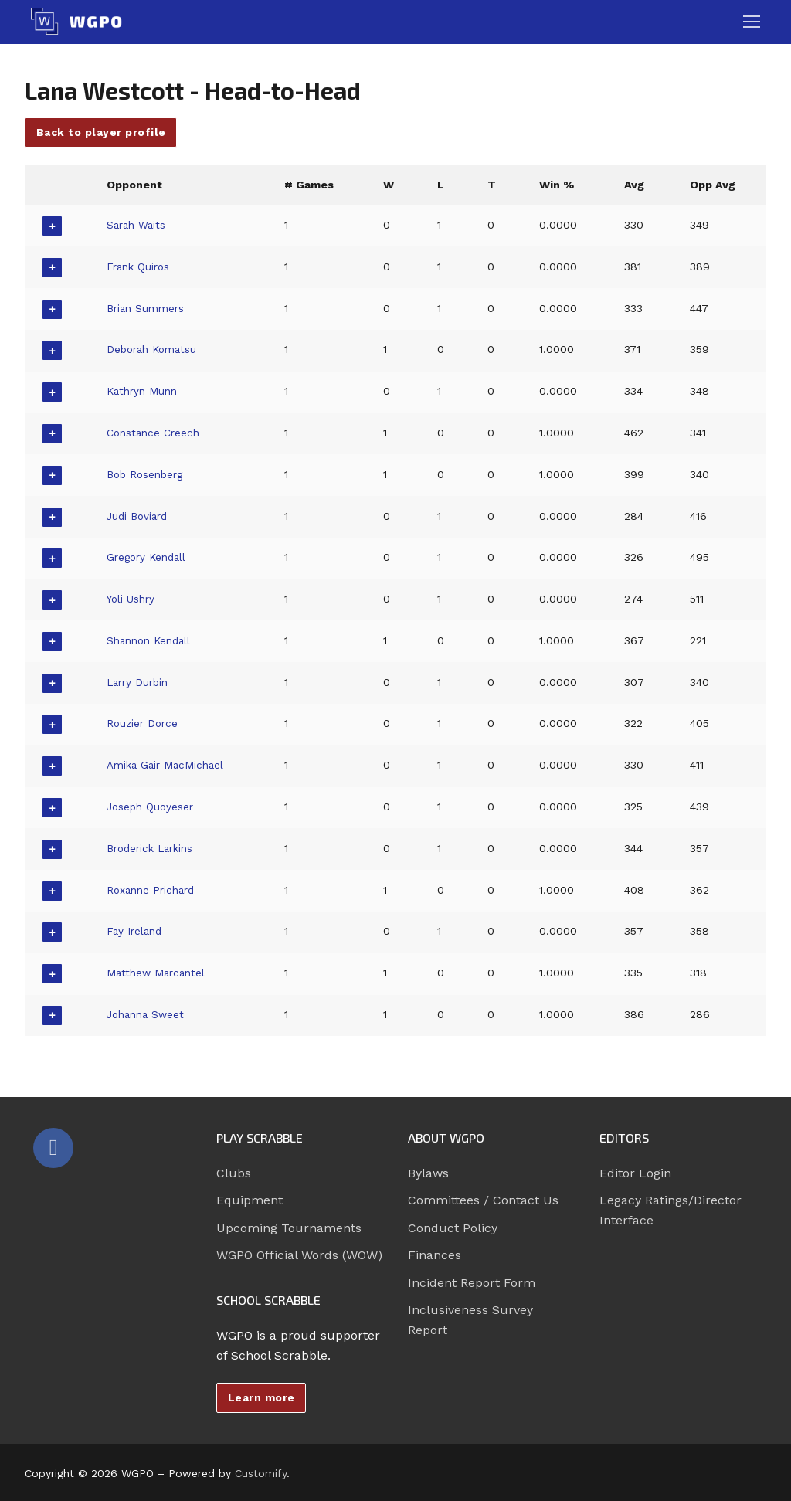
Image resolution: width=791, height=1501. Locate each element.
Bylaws (428, 1173)
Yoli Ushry (132, 599)
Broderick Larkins (154, 848)
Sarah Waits (138, 225)
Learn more (261, 1397)
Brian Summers (147, 308)
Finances (434, 1255)
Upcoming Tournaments (289, 1228)
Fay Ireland (135, 931)
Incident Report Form (471, 1282)
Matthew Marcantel (158, 972)
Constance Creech (155, 432)
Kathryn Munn (144, 391)
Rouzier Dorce (144, 723)
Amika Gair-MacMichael (169, 765)
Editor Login (635, 1173)
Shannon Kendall (151, 640)
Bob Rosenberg (148, 474)
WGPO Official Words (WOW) (299, 1255)
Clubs (233, 1173)
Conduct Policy (452, 1228)
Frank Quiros (140, 266)
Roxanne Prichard (154, 890)
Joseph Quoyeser (153, 806)
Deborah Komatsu (155, 349)
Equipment (249, 1200)
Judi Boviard (138, 516)
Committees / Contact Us (483, 1200)
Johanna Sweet (147, 1014)
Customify (261, 1473)
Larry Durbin (140, 682)
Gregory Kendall (148, 557)
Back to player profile (101, 132)
